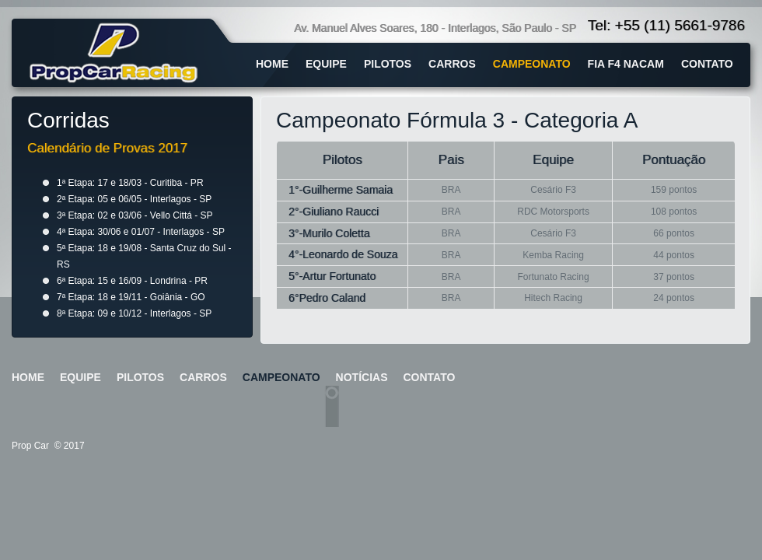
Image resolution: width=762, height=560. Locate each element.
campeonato (532, 64)
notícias (362, 377)
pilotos (387, 64)
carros (452, 64)
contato (707, 64)
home (272, 64)
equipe (326, 64)
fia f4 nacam (626, 64)
